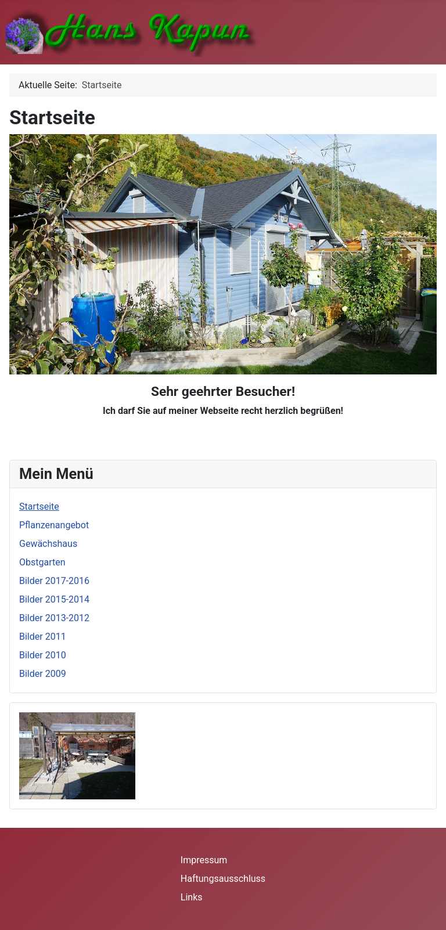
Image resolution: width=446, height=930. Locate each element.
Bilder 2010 (42, 655)
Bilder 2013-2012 (54, 617)
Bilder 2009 (42, 673)
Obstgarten (42, 562)
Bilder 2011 (42, 636)
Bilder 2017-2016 (54, 580)
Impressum (204, 860)
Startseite (39, 506)
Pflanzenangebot (54, 525)
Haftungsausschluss (223, 878)
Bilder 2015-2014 (54, 599)
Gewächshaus (48, 543)
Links (192, 897)
